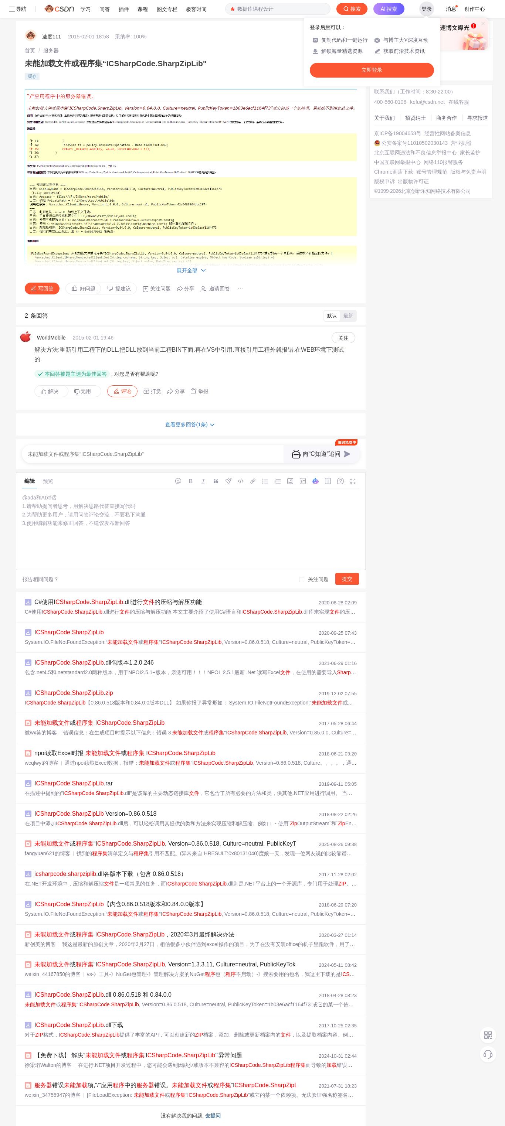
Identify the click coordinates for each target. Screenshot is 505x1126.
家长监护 (470, 153)
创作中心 (474, 9)
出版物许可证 (413, 181)
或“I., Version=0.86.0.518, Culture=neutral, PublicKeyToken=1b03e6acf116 (192, 843)
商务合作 (446, 118)
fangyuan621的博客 (47, 853)
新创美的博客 (40, 944)
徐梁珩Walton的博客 (48, 1065)
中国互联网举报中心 (397, 162)
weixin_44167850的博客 (53, 974)
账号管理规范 (431, 172)
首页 (30, 51)
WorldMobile (51, 338)
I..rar (73, 783)
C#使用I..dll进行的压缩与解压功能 (118, 602)
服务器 (51, 51)
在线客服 (458, 102)
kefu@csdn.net (427, 102)
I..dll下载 (78, 1025)
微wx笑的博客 (41, 733)
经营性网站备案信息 (447, 133)
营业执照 (461, 143)
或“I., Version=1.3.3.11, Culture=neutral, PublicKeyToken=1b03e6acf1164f (191, 964)
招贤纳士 (415, 118)
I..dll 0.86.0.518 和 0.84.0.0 (103, 995)
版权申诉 (384, 181)
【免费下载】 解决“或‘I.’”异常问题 (138, 1055)
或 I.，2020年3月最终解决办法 (134, 934)
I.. (73, 693)
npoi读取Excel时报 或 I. (125, 753)
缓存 (32, 76)
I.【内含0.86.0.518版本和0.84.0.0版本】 (120, 904)
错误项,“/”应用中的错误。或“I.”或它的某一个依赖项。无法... (207, 1085)
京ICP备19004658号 (397, 133)
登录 (426, 9)
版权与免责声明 (468, 172)
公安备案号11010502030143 (415, 143)
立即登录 (372, 70)
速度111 (51, 37)
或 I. (99, 723)
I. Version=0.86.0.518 (95, 814)
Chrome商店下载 (393, 172)
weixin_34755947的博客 (53, 1095)
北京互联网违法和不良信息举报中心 (415, 153)
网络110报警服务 (443, 162)
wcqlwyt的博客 (41, 763)
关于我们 (384, 118)
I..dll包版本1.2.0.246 (94, 662)
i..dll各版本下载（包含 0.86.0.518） (110, 874)
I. (69, 632)
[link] (30, 51)
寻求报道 (477, 118)
